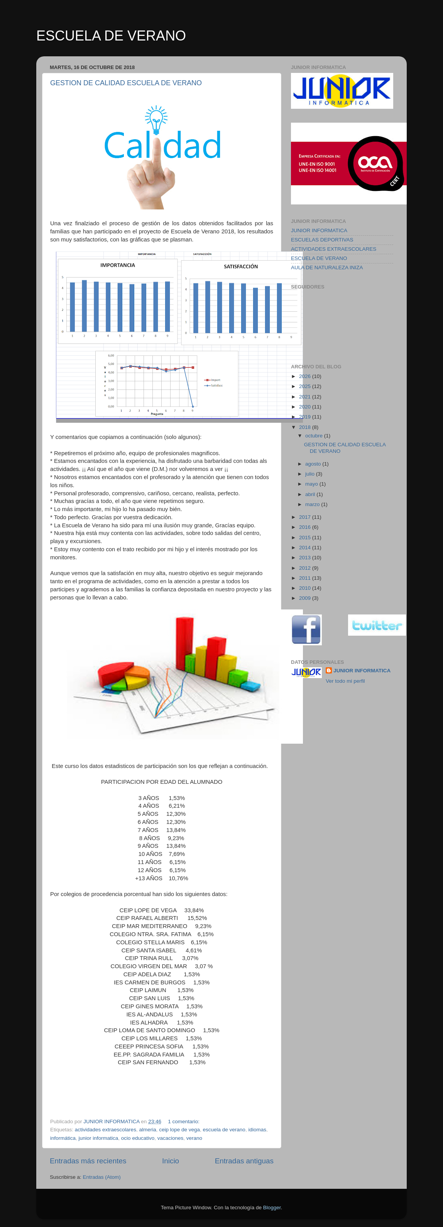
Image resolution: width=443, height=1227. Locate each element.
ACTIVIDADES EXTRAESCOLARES (333, 249)
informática (63, 1138)
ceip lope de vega (179, 1129)
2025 (305, 386)
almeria (147, 1129)
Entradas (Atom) (102, 1177)
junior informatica (98, 1138)
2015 (305, 537)
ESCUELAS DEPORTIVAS (322, 240)
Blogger (272, 1207)
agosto (313, 464)
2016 (305, 527)
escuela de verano (224, 1129)
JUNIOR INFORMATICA (319, 230)
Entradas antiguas (244, 1161)
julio (310, 474)
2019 (305, 417)
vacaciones (170, 1138)
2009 (305, 598)
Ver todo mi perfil (345, 681)
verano (194, 1138)
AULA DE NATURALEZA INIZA (327, 267)
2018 (305, 427)
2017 (305, 517)
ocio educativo (137, 1138)
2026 (305, 376)
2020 (305, 407)
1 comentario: (184, 1121)
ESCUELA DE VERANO (111, 36)
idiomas (257, 1129)
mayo (312, 484)
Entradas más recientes (88, 1161)
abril (310, 494)
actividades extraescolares (105, 1129)
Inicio (170, 1161)
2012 (305, 568)
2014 (305, 547)
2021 (305, 397)
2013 (305, 557)
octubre (314, 436)
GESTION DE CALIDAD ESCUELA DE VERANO (126, 83)
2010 (305, 588)
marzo (313, 504)
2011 (305, 578)
